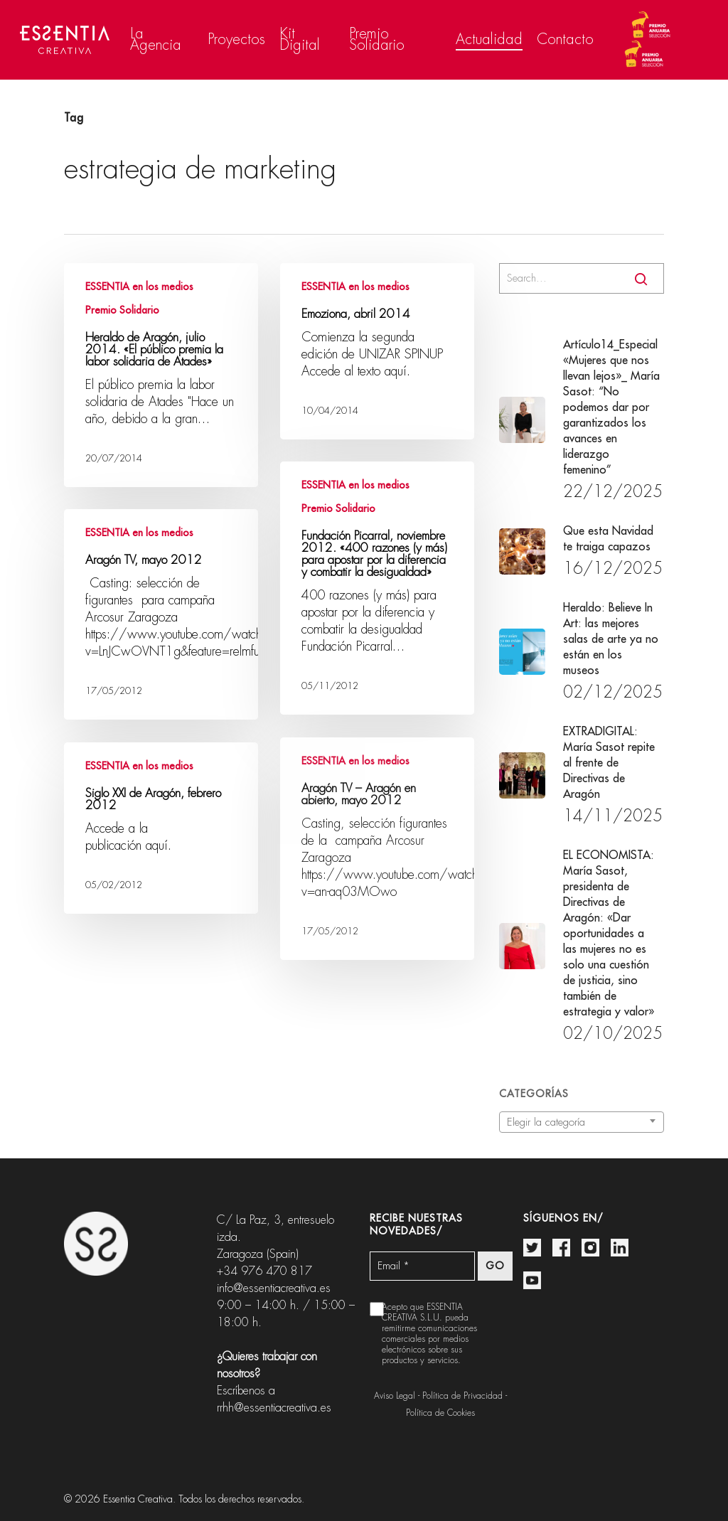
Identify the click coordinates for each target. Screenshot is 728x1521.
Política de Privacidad (462, 1396)
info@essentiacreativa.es (274, 1288)
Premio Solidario (122, 310)
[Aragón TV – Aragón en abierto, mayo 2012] (377, 848)
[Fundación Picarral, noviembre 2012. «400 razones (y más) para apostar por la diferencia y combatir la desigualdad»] (377, 588)
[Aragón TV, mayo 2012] (161, 614)
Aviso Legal (394, 1396)
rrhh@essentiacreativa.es (274, 1407)
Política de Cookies (440, 1413)
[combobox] (581, 1122)
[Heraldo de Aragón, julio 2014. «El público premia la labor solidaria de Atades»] (161, 375)
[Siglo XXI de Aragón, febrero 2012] (161, 828)
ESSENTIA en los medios (139, 286)
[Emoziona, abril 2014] (377, 351)
